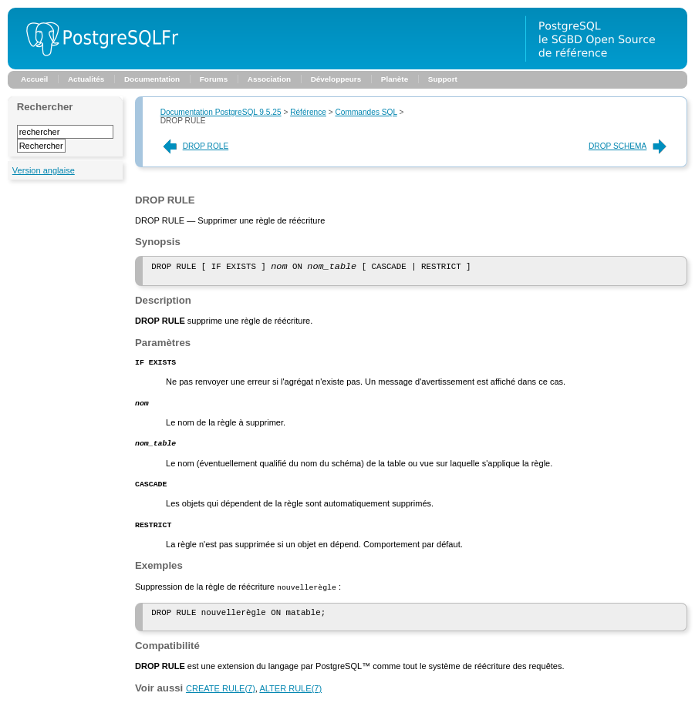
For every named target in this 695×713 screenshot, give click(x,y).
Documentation (152, 79)
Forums (214, 79)
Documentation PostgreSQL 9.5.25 (221, 112)
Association (269, 79)
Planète (394, 79)
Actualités (86, 79)
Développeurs (336, 79)
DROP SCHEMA (629, 146)
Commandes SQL (365, 112)
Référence (308, 112)
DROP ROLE (194, 146)
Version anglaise (43, 170)
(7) (220, 700)
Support (442, 79)
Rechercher (45, 107)
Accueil (34, 79)
